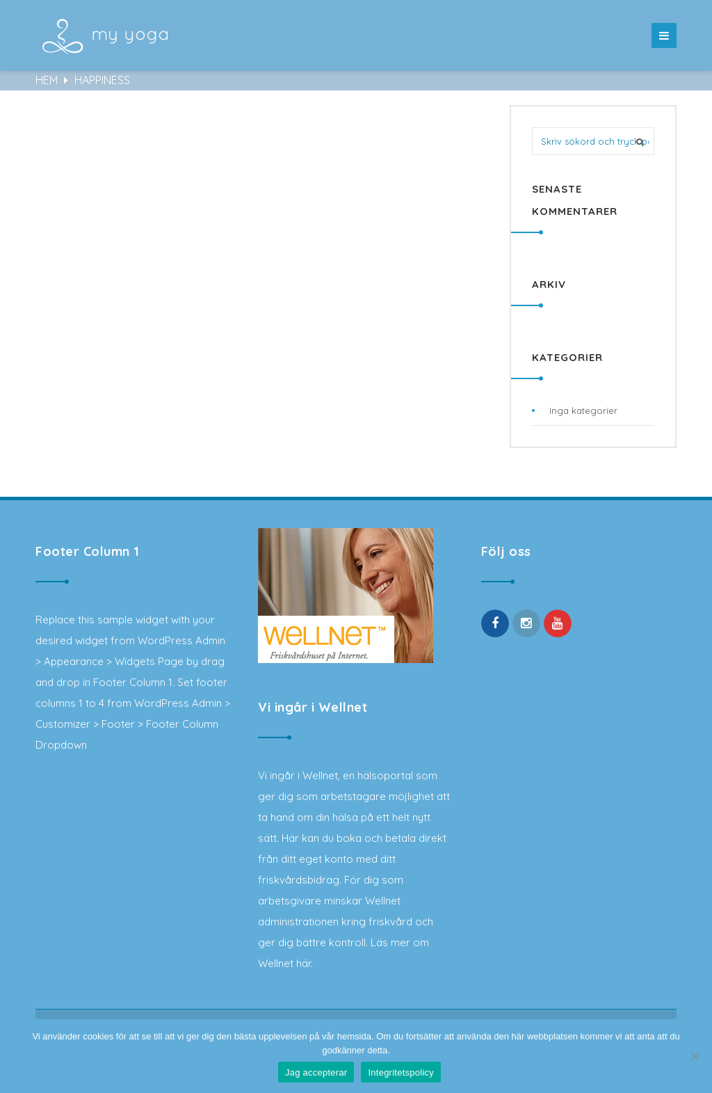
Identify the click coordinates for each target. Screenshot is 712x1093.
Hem (47, 80)
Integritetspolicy (401, 1072)
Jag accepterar (316, 1072)
